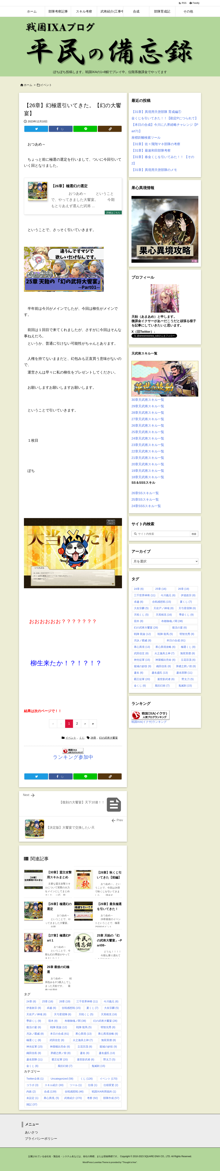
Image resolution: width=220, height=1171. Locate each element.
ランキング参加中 (73, 757)
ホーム (28, 85)
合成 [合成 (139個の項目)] (50, 1091)
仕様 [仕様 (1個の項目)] (92, 1085)
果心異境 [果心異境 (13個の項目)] (83, 1033)
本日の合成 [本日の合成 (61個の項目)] (59, 1033)
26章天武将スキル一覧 (147, 425)
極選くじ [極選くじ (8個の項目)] (33, 1040)
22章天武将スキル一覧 (147, 451)
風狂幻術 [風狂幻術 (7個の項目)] (65, 1065)
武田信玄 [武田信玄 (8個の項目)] (57, 1040)
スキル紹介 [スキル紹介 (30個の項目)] (54, 1085)
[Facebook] (61, 129)
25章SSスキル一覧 (145, 499)
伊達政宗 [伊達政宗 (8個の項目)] (33, 1007)
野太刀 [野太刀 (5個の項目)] (109, 1059)
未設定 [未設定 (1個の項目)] (32, 1097)
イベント (46, 85)
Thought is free (129, 1162)
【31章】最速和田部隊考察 (151, 150)
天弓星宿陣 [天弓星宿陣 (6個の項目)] (62, 1014)
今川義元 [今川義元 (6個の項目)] (111, 1001)
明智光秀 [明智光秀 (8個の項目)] (108, 1027)
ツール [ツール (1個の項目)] (76, 1085)
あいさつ (30, 1132)
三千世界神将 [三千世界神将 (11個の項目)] (87, 1001)
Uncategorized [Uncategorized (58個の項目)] (62, 1078)
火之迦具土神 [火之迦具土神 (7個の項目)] (83, 1040)
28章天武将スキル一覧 (147, 412)
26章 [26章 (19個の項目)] (64, 1001)
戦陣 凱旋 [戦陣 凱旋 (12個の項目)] (58, 1027)
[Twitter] (36, 129)
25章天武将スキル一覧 (147, 432)
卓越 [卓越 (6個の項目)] (51, 1007)
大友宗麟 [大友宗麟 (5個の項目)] (111, 1007)
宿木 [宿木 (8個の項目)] (53, 1020)
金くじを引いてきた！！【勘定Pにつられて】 (164, 118)
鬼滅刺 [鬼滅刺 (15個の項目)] (98, 1065)
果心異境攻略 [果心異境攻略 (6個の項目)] (108, 1033)
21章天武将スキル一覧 (147, 458)
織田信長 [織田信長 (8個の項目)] (33, 1053)
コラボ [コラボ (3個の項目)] (32, 1085)
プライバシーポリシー (39, 1138)
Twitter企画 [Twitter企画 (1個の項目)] (35, 1078)
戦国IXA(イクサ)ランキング (149, 721)
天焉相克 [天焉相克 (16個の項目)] (109, 1014)
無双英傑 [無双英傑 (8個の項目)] (108, 1040)
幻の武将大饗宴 (108, 737)
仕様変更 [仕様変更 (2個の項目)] (111, 1085)
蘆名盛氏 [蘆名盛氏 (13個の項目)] (107, 1053)
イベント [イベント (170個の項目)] (108, 1078)
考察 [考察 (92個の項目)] (92, 1097)
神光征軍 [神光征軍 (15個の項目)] (34, 1046)
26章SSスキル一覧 (145, 493)
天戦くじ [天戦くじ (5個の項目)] (86, 1014)
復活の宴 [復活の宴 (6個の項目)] (33, 1027)
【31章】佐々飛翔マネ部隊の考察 (155, 144)
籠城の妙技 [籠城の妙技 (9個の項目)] (108, 1046)
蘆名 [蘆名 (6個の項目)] (84, 1053)
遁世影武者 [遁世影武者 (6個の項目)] (85, 1059)
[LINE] (85, 129)
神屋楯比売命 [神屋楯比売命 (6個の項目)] (60, 1046)
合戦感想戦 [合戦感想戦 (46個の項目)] (74, 1091)
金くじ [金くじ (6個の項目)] (32, 1065)
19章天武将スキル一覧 (147, 471)
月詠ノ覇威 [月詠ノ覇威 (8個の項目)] (35, 1033)
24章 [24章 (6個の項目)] (31, 1001)
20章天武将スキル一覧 (147, 464)
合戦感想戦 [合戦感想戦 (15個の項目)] (71, 1007)
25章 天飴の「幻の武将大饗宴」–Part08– (109, 940)
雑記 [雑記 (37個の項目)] (31, 1104)
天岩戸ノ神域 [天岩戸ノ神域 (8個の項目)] (36, 1014)
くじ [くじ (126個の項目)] (86, 1078)
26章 (93, 737)
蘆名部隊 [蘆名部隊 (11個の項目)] (34, 1059)
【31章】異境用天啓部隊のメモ (154, 170)
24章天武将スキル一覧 (147, 438)
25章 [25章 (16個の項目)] (47, 1001)
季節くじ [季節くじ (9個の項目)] (33, 1020)
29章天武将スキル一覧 (147, 406)
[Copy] (110, 129)
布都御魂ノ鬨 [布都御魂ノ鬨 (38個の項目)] (75, 1020)
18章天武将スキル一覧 (147, 477)
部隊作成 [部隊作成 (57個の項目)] (111, 1097)
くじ (82, 737)
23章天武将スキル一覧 (147, 445)
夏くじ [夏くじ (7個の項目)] (92, 1007)
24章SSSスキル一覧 (146, 506)
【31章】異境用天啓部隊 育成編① (156, 112)
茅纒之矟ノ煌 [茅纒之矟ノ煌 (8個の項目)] (60, 1053)
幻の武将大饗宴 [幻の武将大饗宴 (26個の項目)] (105, 1020)
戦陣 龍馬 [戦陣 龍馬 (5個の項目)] (84, 1027)
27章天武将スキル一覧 (147, 419)
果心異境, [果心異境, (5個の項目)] (51, 1097)
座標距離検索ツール (146, 137)
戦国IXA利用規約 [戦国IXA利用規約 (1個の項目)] (104, 1091)
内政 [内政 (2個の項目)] (31, 1091)
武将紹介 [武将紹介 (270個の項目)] (73, 1097)
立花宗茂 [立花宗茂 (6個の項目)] (85, 1046)
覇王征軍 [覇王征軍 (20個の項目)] (60, 1059)
